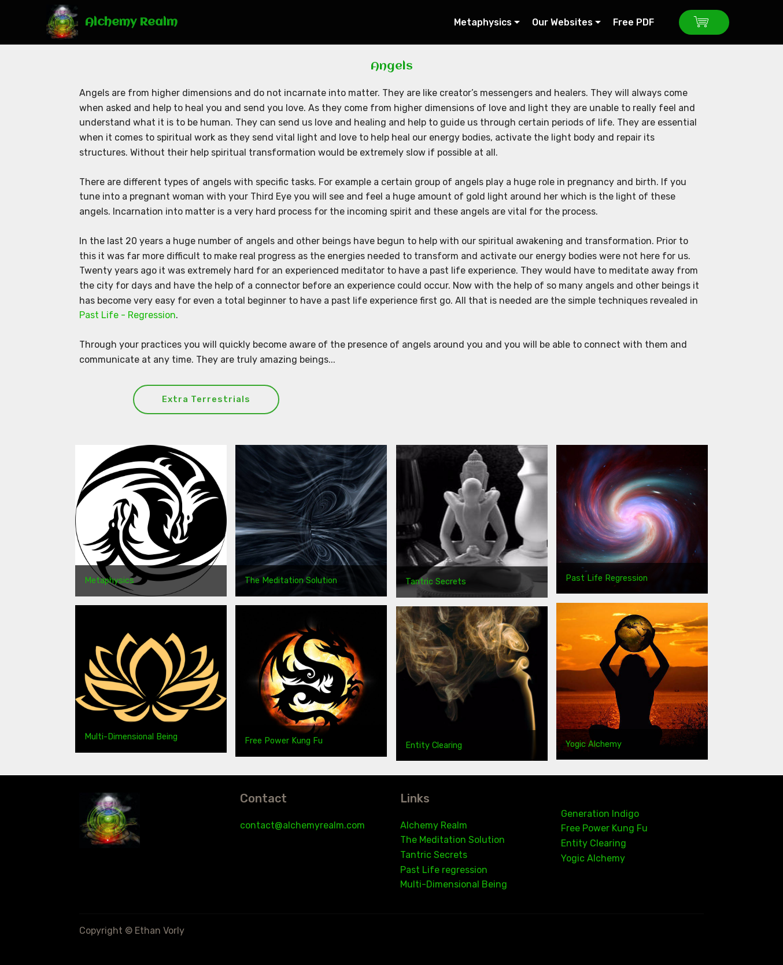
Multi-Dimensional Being (131, 738)
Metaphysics (483, 22)
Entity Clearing (433, 746)
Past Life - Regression (127, 315)
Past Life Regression (607, 579)
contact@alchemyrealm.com (302, 825)
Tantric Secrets (435, 582)
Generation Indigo (600, 813)
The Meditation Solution (291, 581)
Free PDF (639, 22)
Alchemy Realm (131, 22)
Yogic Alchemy (594, 745)
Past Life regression (443, 869)
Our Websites (562, 22)
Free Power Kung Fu (284, 741)
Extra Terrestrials (208, 399)
